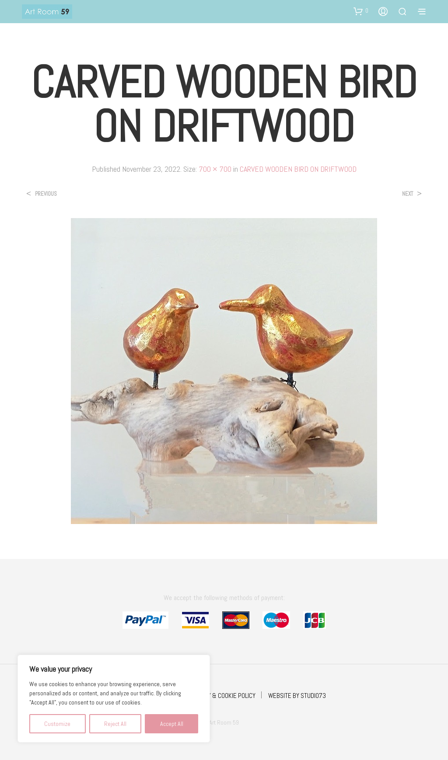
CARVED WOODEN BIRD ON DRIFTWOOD (298, 169)
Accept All (171, 724)
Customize (57, 724)
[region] (114, 699)
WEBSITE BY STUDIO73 (297, 695)
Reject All (115, 724)
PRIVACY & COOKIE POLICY (223, 695)
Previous (46, 194)
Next (407, 194)
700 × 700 (215, 169)
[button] (361, 11)
